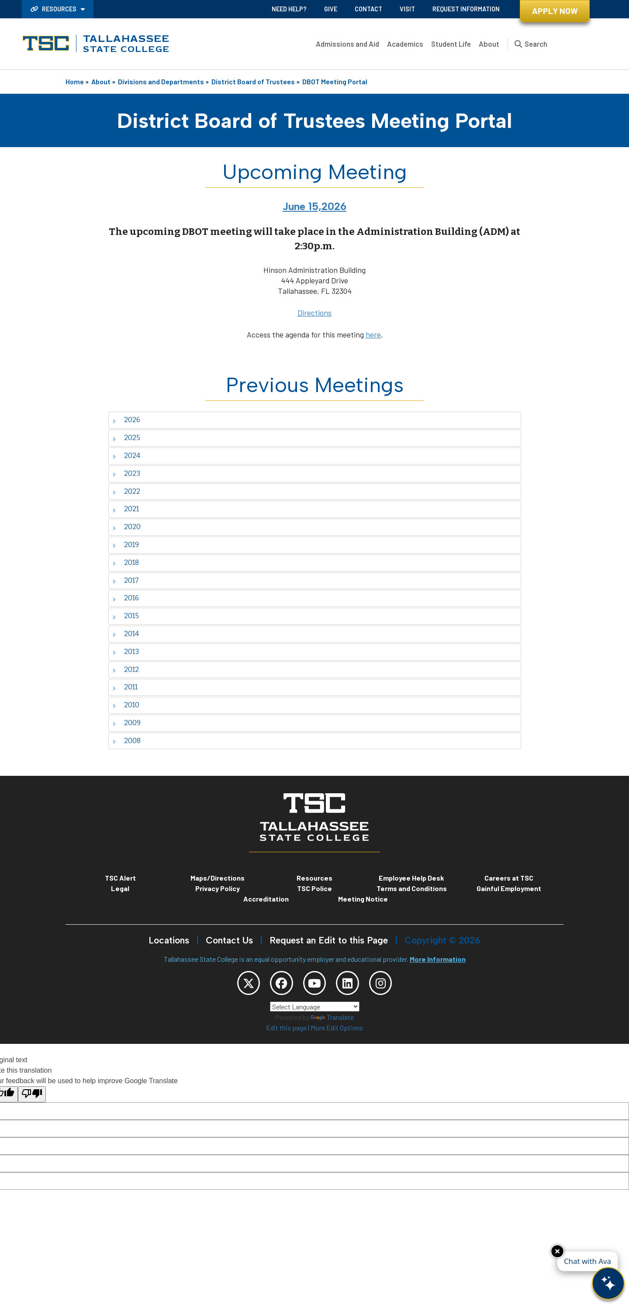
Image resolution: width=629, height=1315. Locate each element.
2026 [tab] (126, 420)
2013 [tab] (125, 651)
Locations (169, 940)
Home (75, 81)
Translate (332, 1021)
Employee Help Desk (411, 878)
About (489, 43)
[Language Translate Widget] (314, 1010)
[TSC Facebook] (276, 985)
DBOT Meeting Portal (334, 81)
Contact (368, 9)
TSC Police (314, 888)
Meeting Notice (363, 899)
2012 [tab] (125, 669)
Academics (405, 43)
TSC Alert (120, 878)
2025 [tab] (126, 438)
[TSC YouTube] (314, 985)
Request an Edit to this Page (329, 940)
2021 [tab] (125, 509)
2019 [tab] (125, 544)
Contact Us (229, 940)
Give (330, 9)
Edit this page (286, 1031)
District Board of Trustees (253, 81)
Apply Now (555, 11)
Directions (314, 312)
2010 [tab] (125, 705)
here (373, 334)
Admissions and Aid (347, 43)
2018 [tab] (125, 562)
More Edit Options (337, 1031)
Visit (407, 9)
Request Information (466, 9)
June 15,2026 (314, 206)
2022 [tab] (126, 491)
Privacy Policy (217, 888)
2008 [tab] (126, 741)
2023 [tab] (126, 473)
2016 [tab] (125, 598)
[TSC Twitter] (238, 985)
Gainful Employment (509, 888)
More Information (438, 959)
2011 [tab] (125, 687)
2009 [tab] (126, 723)
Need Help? (289, 9)
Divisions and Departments (161, 81)
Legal (120, 888)
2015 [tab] (125, 616)
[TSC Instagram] (390, 985)
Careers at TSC (508, 878)
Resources (54, 9)
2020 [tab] (126, 527)
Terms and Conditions (412, 888)
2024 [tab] (126, 455)
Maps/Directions (217, 878)
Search (536, 43)
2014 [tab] (125, 634)
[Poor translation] (32, 1098)
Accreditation (266, 899)
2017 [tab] (125, 580)
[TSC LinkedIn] (352, 985)
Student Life (451, 43)
